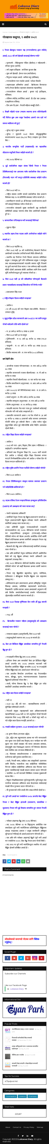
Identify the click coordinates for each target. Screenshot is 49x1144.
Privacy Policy (29, 1127)
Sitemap (40, 1127)
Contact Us (17, 1127)
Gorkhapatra (12, 855)
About (7, 1127)
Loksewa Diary (17, 989)
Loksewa (22, 1096)
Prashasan (33, 1096)
